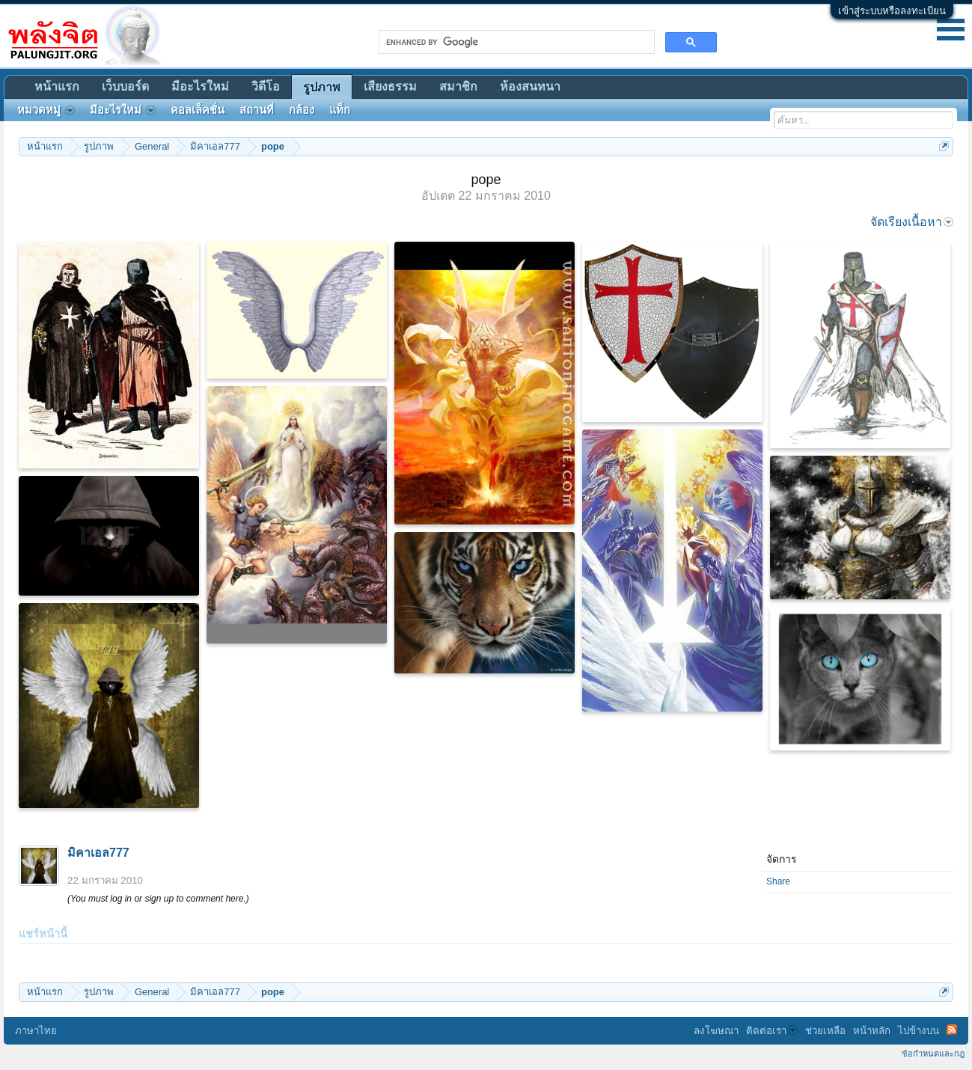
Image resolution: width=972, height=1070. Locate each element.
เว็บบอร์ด (125, 86)
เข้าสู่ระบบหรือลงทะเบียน (892, 10)
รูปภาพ (321, 87)
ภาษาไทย (36, 1030)
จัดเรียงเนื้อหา (911, 221)
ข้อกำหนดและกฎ (933, 1053)
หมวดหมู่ (46, 110)
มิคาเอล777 (98, 852)
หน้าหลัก (871, 1030)
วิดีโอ (265, 86)
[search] (515, 42)
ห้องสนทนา (530, 86)
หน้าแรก (56, 86)
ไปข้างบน (918, 1030)
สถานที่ (256, 110)
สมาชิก (458, 86)
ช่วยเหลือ (825, 1030)
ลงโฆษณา (716, 1030)
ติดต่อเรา (772, 1030)
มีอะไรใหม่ (200, 86)
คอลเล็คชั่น (197, 110)
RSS (952, 1029)
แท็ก (339, 110)
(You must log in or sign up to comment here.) (158, 898)
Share (778, 881)
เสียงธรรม (390, 86)
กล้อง (301, 110)
